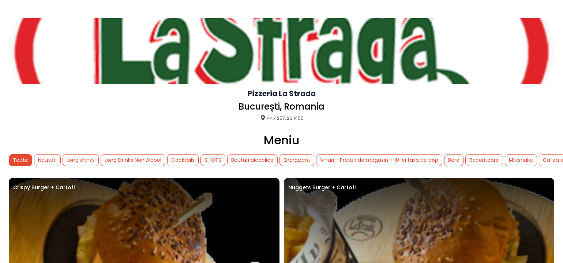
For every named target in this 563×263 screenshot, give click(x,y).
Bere (453, 160)
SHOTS (212, 160)
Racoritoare (484, 160)
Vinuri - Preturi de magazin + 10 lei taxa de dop (379, 160)
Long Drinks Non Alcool (133, 160)
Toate (20, 160)
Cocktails (183, 160)
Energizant (297, 160)
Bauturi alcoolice (252, 160)
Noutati (47, 160)
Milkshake (521, 160)
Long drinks (81, 160)
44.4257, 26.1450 (281, 118)
